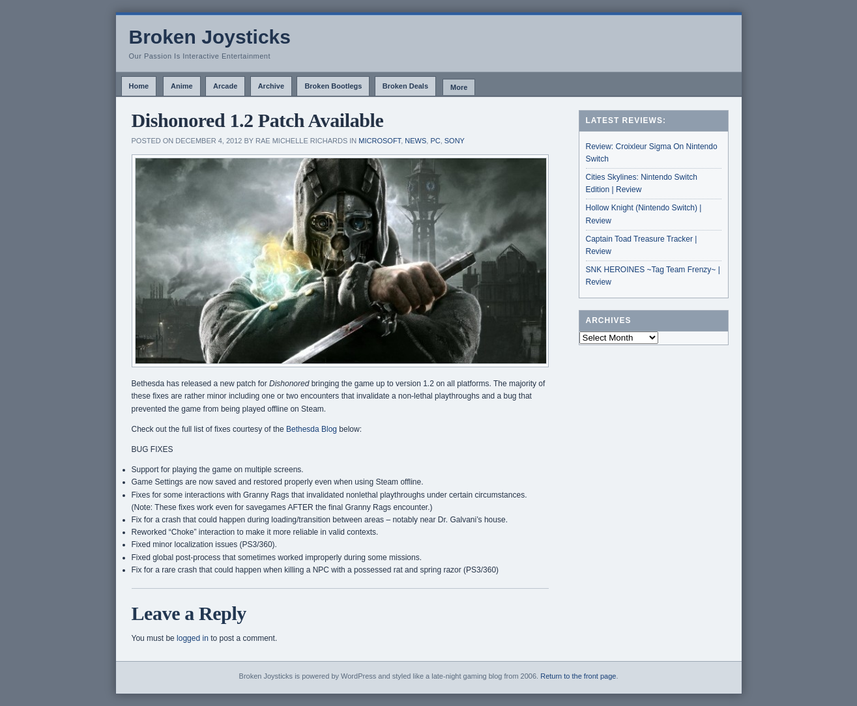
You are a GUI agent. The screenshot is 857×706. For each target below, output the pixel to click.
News (415, 141)
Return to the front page (578, 676)
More (458, 87)
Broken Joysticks (210, 37)
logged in (193, 638)
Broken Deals (405, 86)
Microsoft (379, 141)
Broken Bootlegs (333, 86)
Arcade (225, 86)
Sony (454, 141)
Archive (271, 86)
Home (139, 86)
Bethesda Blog (311, 429)
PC (435, 141)
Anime (182, 86)
